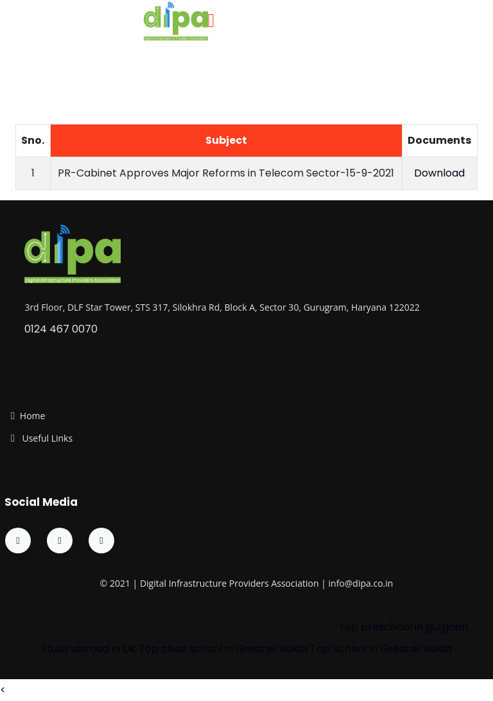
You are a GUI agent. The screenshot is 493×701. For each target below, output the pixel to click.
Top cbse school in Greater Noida (223, 648)
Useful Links (46, 438)
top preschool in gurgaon (404, 626)
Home (33, 416)
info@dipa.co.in (361, 583)
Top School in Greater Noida (381, 648)
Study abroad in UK (88, 648)
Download (439, 173)
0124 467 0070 (61, 329)
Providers (249, 583)
